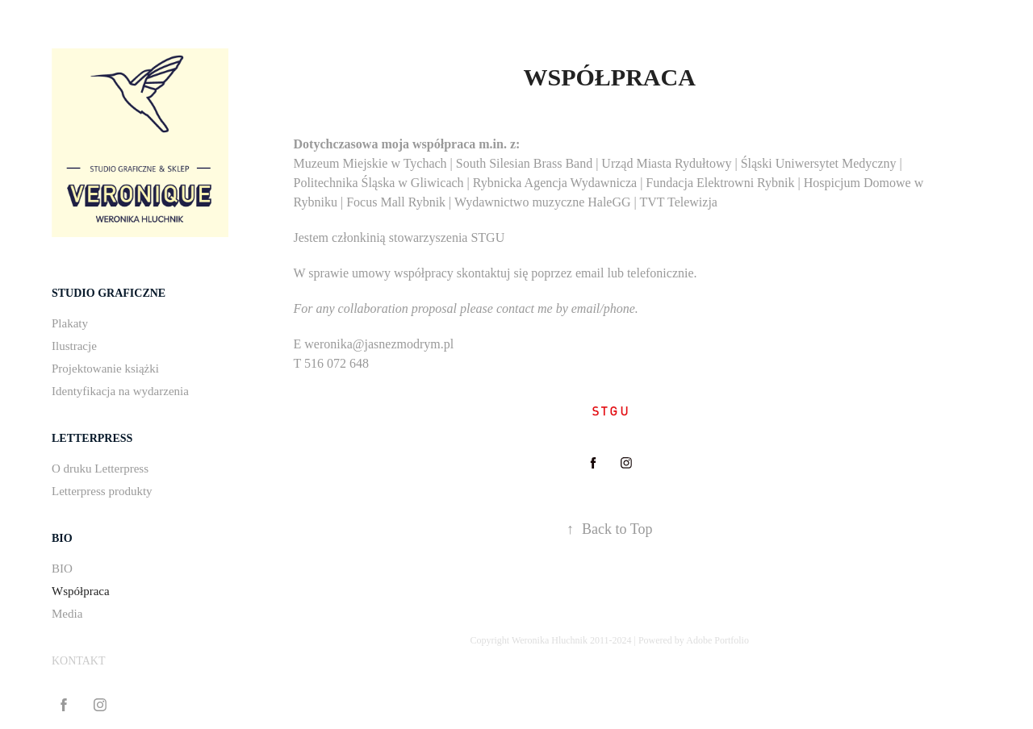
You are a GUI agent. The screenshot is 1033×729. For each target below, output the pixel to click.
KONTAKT (79, 661)
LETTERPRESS (92, 438)
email (589, 273)
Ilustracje (74, 346)
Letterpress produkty (102, 491)
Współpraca (81, 591)
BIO (62, 538)
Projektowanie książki (105, 368)
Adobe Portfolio (717, 640)
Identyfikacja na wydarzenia (120, 391)
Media (67, 613)
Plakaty (70, 323)
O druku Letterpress (100, 468)
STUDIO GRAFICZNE (108, 293)
